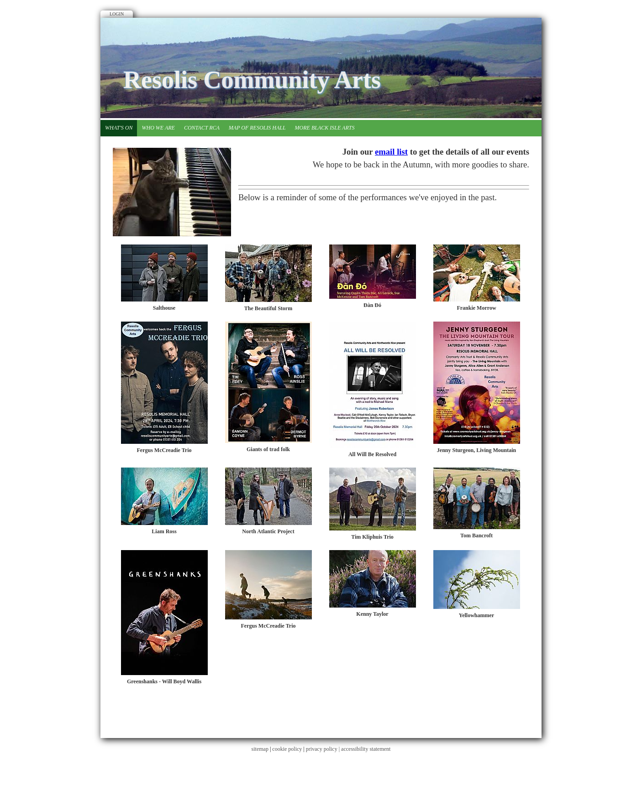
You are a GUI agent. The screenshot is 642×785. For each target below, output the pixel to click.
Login (117, 13)
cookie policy (287, 749)
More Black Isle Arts (325, 128)
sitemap (260, 749)
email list (391, 151)
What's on (118, 128)
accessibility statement (365, 749)
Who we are (158, 128)
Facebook (520, 38)
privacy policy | (323, 749)
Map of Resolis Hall (257, 128)
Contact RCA (202, 128)
